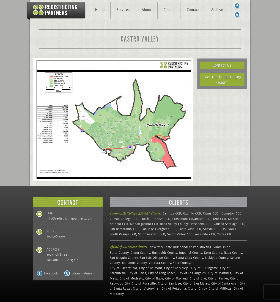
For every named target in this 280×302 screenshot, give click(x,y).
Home (99, 9)
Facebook (51, 273)
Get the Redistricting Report (223, 79)
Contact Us (222, 65)
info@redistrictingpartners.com (69, 218)
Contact (193, 9)
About (146, 9)
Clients (169, 9)
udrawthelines (81, 273)
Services (123, 9)
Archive (217, 9)
